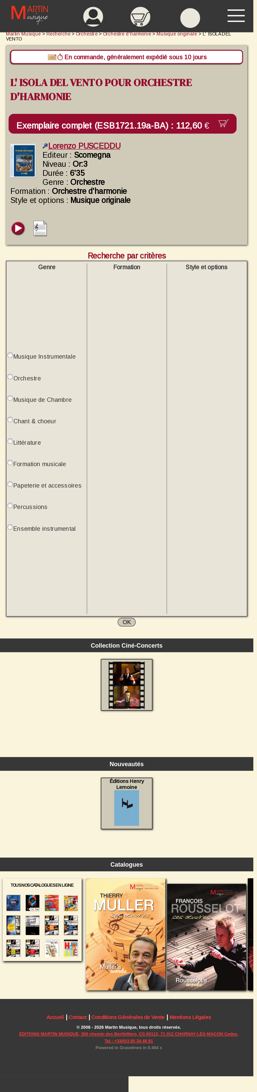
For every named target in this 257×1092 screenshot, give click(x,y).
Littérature (27, 442)
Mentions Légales (190, 1018)
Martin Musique (23, 34)
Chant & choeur (34, 421)
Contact (78, 1018)
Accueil (55, 1018)
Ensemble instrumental (44, 528)
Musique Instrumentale (44, 356)
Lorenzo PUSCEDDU (81, 146)
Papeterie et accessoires (47, 485)
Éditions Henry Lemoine (126, 802)
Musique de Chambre (42, 399)
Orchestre (27, 378)
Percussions (30, 507)
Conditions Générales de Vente (128, 1018)
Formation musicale (39, 463)
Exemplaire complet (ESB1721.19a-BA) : (115, 125)
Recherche (59, 34)
